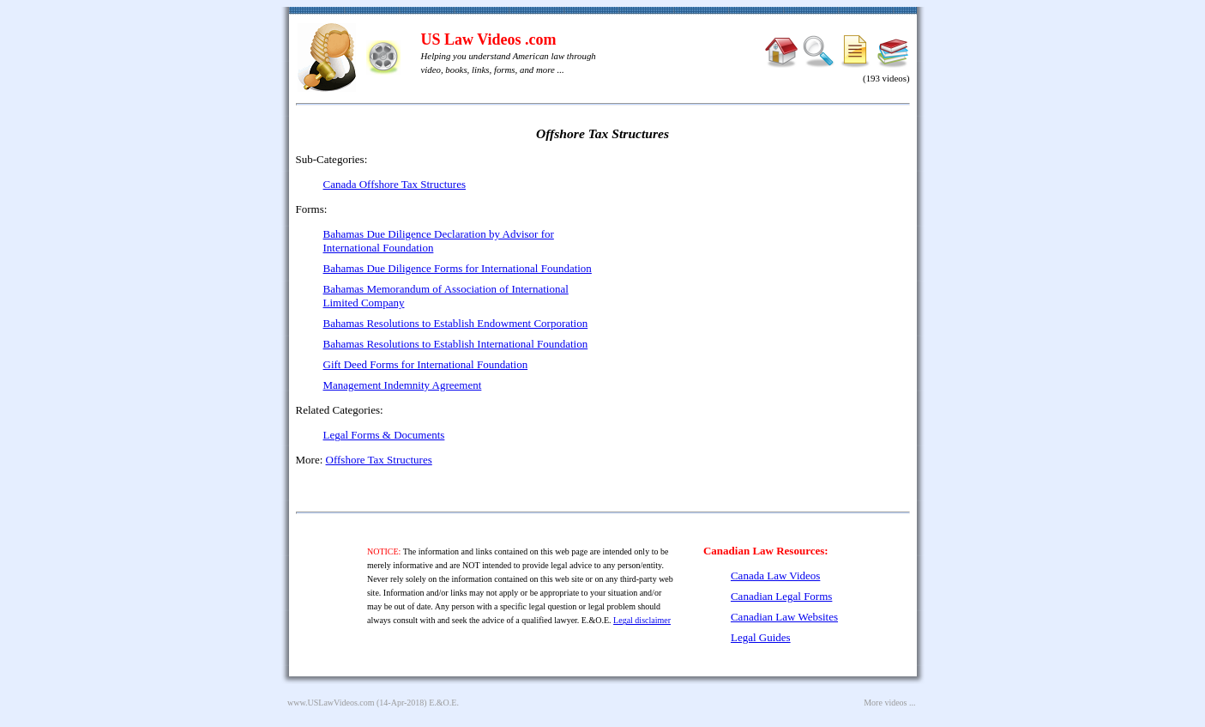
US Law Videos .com (489, 39)
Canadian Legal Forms (781, 596)
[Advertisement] (762, 274)
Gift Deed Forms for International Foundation (425, 364)
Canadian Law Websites (784, 616)
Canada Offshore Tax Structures (394, 184)
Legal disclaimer (642, 620)
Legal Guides (761, 637)
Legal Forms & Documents (384, 434)
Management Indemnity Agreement (402, 385)
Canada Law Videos (775, 575)
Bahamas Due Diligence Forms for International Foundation (457, 268)
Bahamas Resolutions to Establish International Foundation (455, 343)
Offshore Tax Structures (379, 459)
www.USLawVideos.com (331, 702)
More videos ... (889, 702)
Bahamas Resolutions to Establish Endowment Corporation (455, 323)
